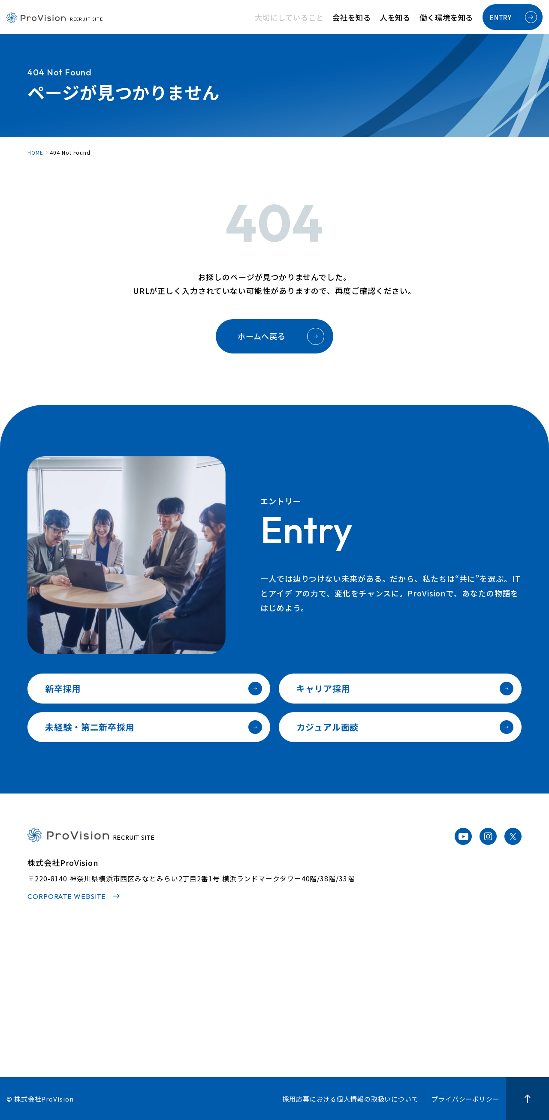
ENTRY (513, 17)
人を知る (404, 17)
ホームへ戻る (281, 336)
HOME (35, 152)
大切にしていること (310, 17)
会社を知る (366, 17)
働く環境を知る (449, 17)
